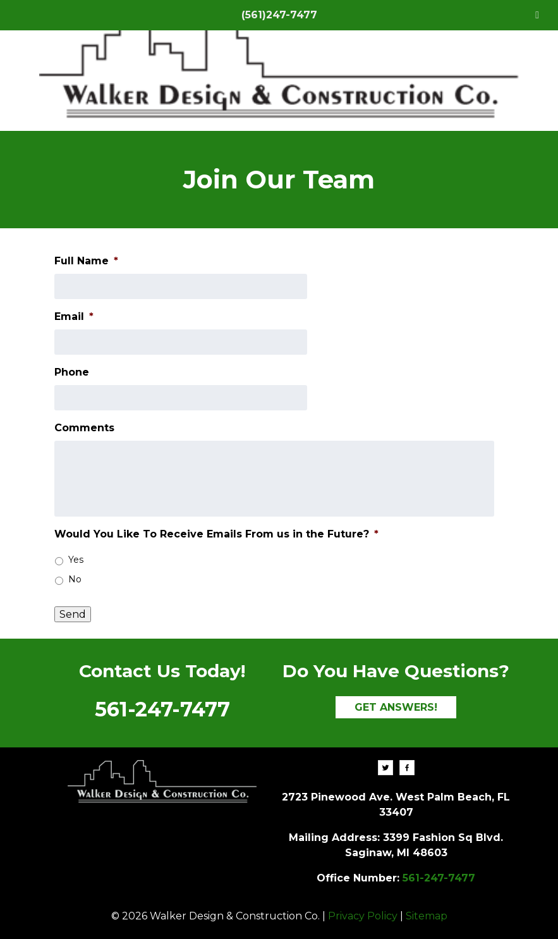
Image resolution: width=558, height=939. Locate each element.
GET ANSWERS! (396, 707)
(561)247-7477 (279, 15)
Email (74, 316)
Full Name (86, 261)
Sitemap (426, 916)
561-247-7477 (162, 709)
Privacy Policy (362, 916)
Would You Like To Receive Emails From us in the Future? (216, 534)
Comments (84, 428)
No (75, 579)
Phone (71, 372)
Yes (75, 559)
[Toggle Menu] (537, 15)
